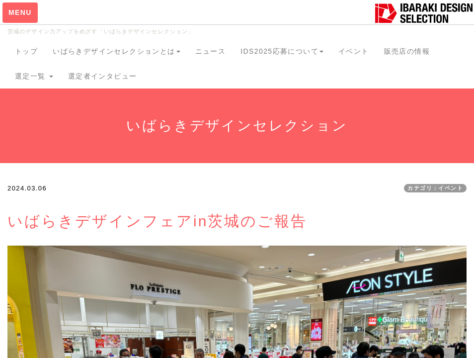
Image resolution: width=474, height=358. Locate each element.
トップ (26, 51)
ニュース (210, 51)
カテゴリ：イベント (435, 188)
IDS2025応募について (281, 51)
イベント (353, 51)
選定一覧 (34, 76)
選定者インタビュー (102, 76)
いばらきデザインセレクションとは (116, 51)
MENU (20, 12)
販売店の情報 (407, 51)
